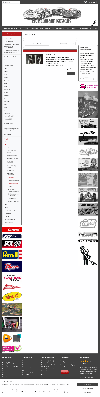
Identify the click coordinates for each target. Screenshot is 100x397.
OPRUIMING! (8, 41)
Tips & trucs (25, 365)
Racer (37, 28)
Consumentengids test (28, 372)
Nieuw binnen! (45, 376)
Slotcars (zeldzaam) (46, 363)
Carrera (4, 28)
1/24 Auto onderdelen (13, 201)
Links (23, 371)
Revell (41, 28)
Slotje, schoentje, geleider (12, 166)
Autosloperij (9, 222)
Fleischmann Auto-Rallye (11, 57)
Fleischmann (9, 145)
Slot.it (64, 28)
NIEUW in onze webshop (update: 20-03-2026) (11, 51)
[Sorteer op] (63, 43)
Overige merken (10, 219)
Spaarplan (5, 369)
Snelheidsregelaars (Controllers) (13, 194)
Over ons (24, 363)
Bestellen (71, 73)
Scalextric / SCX (10, 210)
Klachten (4, 372)
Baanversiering (8, 123)
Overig (10, 186)
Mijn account (93, 2)
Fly (8, 28)
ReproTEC (7, 89)
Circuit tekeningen (27, 367)
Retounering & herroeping (9, 371)
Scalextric (47, 28)
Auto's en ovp (11, 148)
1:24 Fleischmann (83, 28)
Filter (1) (37, 44)
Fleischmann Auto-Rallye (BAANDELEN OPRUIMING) (11, 46)
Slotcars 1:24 (8, 119)
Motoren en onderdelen (10, 162)
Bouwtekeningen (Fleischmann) (49, 365)
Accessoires (10, 177)
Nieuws (24, 361)
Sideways (58, 28)
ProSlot (6, 83)
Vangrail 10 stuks (51, 54)
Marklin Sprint (8, 65)
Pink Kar (26, 28)
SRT (5, 110)
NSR (21, 28)
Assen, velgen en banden (11, 151)
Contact (4, 376)
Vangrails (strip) (13, 183)
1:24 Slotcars (44, 374)
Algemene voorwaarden (8, 361)
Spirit (68, 28)
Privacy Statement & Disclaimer (11, 367)
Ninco (16, 28)
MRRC (12, 28)
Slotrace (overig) (9, 116)
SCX (53, 28)
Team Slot (74, 28)
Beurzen (24, 369)
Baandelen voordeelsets (11, 174)
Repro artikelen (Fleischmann (49, 369)
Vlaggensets (12, 198)
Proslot (32, 28)
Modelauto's (8, 134)
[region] (38, 390)
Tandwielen (10, 170)
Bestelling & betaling (8, 363)
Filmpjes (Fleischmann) (28, 374)
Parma (6, 77)
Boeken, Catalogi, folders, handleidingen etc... (11, 129)
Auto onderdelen (12, 155)
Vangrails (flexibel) (13, 180)
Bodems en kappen (12, 158)
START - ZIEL (8, 38)
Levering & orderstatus (8, 365)
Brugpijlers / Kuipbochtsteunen (13, 190)
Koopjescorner (94, 28)
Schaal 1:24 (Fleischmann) (48, 367)
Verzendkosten (6, 374)
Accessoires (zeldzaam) (47, 361)
